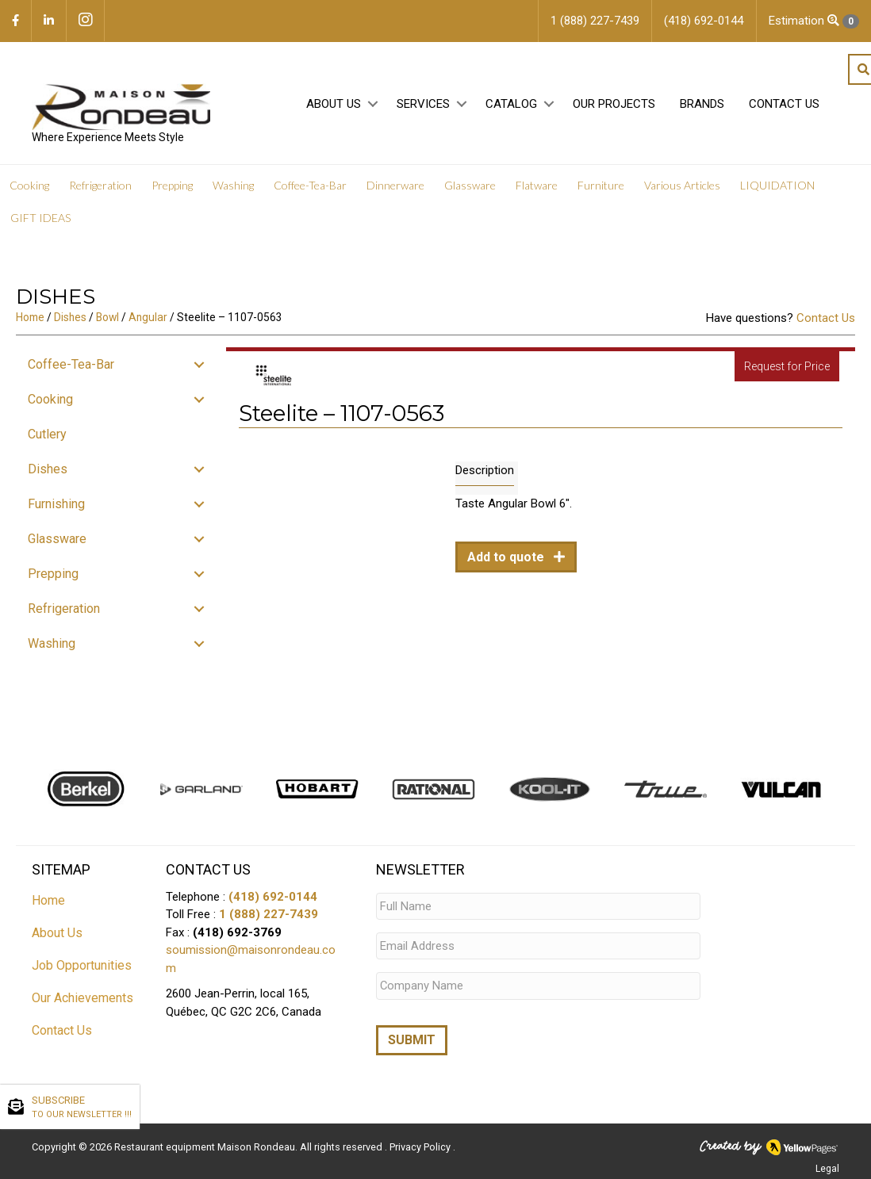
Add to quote (507, 557)
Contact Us (784, 104)
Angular (148, 317)
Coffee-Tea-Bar (310, 185)
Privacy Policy (421, 1144)
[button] (372, 104)
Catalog (511, 104)
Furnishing (56, 503)
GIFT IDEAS (40, 217)
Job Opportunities (82, 965)
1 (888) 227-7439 (268, 914)
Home (30, 317)
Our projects (614, 104)
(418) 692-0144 (272, 897)
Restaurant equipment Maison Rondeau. (205, 1144)
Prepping (172, 185)
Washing (233, 185)
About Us (333, 104)
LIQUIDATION (777, 185)
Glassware (470, 185)
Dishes (70, 317)
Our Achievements (82, 997)
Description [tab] (484, 470)
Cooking (29, 185)
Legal (827, 1166)
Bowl (107, 317)
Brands (702, 104)
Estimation (814, 21)
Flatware (537, 185)
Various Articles (682, 185)
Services (423, 104)
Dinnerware (395, 185)
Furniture (600, 185)
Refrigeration (100, 185)
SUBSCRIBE (82, 1107)
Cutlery (47, 434)
